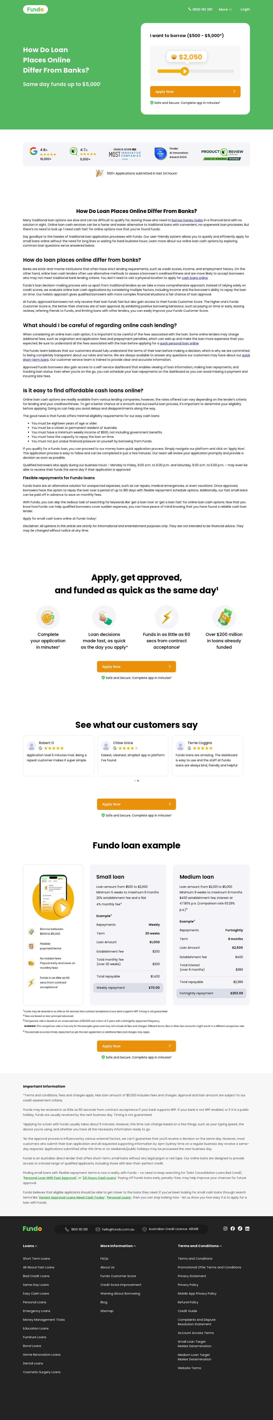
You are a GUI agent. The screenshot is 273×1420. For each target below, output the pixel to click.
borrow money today (187, 220)
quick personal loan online (179, 343)
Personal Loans (119, 1197)
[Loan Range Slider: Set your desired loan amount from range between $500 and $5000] (195, 71)
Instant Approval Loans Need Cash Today (71, 1197)
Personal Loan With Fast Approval (50, 1178)
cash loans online (195, 278)
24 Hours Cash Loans (99, 1178)
